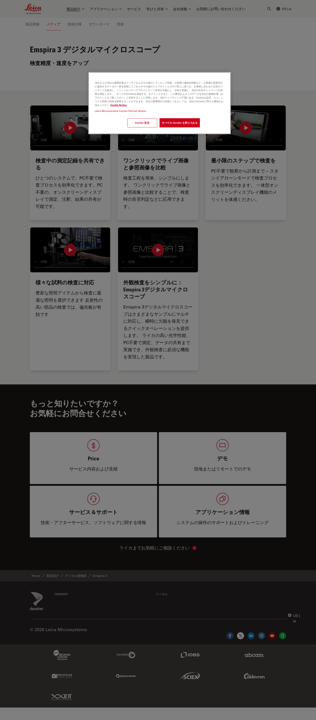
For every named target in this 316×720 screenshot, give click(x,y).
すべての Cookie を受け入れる (180, 122)
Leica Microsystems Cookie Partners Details (120, 111)
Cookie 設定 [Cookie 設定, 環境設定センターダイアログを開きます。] (142, 122)
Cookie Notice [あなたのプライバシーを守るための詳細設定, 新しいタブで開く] (118, 105)
